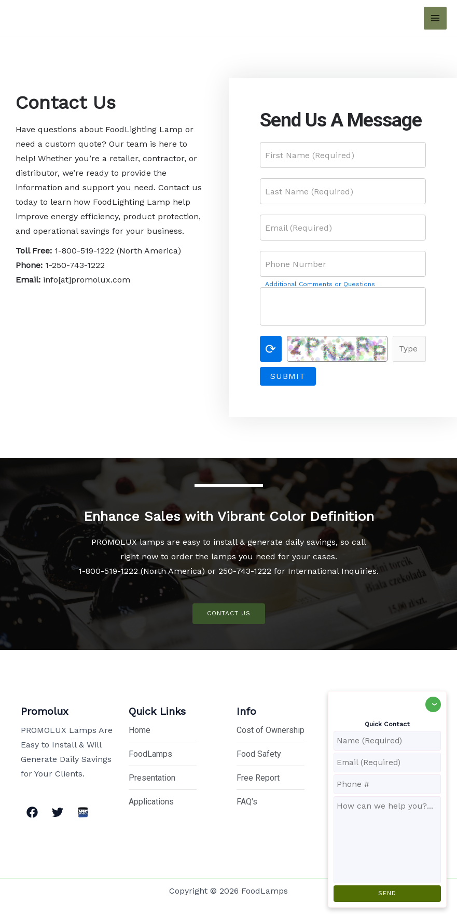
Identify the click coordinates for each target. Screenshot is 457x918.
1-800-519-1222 (84, 251)
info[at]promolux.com (86, 280)
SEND (387, 893)
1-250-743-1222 (75, 265)
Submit (288, 376)
